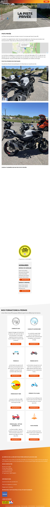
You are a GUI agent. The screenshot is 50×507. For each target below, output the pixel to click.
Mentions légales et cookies (9, 484)
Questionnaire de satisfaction (10, 481)
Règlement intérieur (7, 487)
